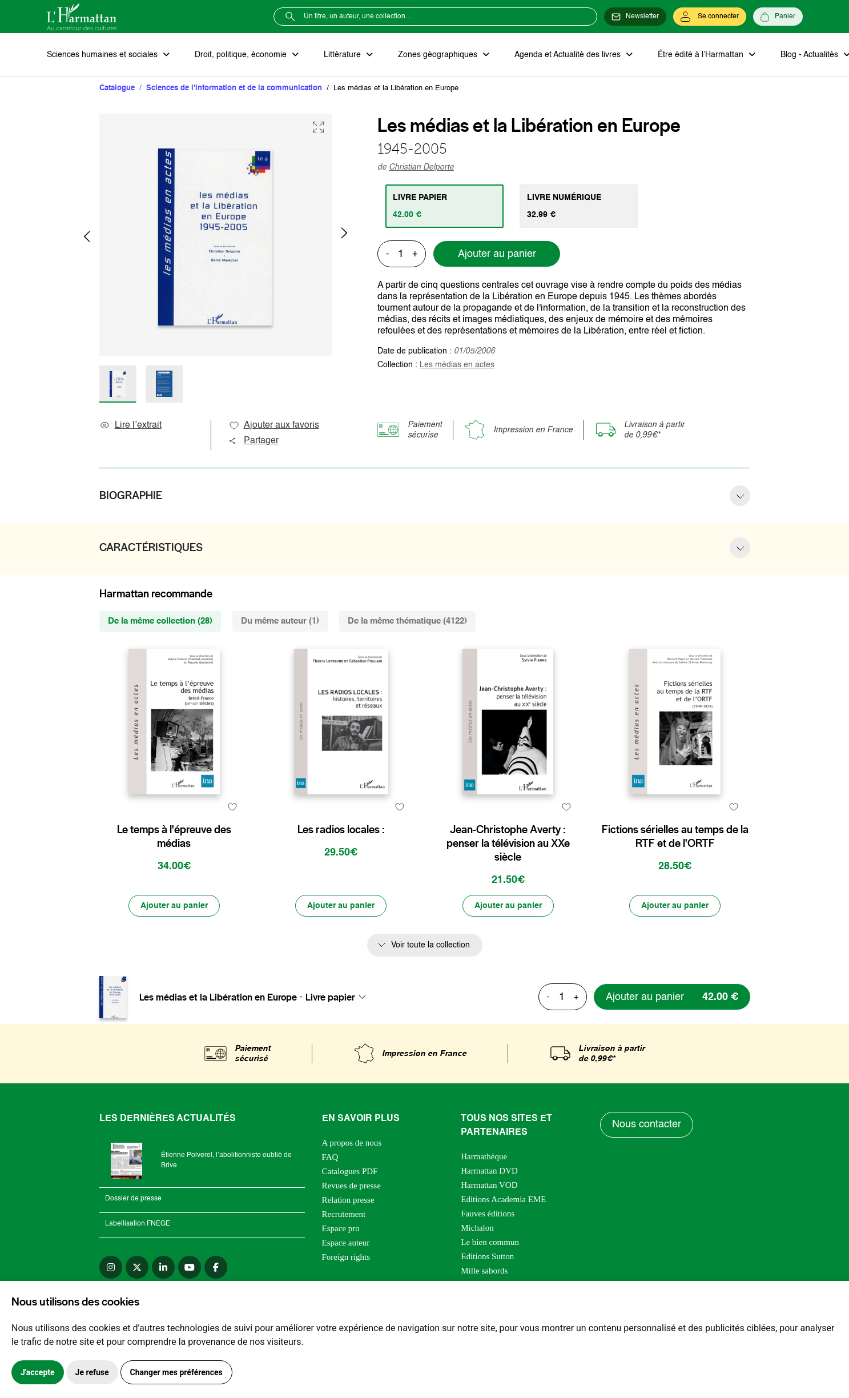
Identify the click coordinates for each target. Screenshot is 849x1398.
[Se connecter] (709, 16)
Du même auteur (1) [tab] (280, 621)
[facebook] (215, 1267)
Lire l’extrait (130, 425)
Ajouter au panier (497, 254)
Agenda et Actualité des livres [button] (568, 55)
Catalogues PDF (350, 1171)
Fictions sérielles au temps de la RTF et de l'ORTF (675, 836)
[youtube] (189, 1267)
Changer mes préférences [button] (176, 1372)
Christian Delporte (421, 167)
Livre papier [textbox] (330, 997)
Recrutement (344, 1214)
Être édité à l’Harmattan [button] (702, 55)
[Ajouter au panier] (174, 906)
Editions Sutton (487, 1256)
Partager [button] (253, 440)
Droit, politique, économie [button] (242, 55)
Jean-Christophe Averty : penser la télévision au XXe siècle (508, 843)
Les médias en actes (457, 365)
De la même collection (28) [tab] (160, 621)
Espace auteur (346, 1242)
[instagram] (110, 1267)
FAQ (330, 1157)
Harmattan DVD (489, 1170)
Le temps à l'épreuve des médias (174, 836)
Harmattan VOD (489, 1185)
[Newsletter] (635, 16)
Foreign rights (346, 1257)
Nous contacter (646, 1124)
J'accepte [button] (38, 1372)
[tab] (444, 206)
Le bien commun (490, 1242)
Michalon (477, 1227)
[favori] (233, 807)
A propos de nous (352, 1142)
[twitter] (137, 1267)
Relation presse (348, 1199)
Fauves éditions (487, 1213)
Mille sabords (484, 1270)
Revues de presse (351, 1185)
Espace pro (341, 1228)
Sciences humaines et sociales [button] (103, 55)
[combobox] (339, 997)
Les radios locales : (341, 830)
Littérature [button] (343, 55)
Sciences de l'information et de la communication (234, 88)
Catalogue (117, 88)
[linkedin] (163, 1267)
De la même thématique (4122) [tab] (407, 621)
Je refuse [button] (92, 1372)
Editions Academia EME (503, 1199)
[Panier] (778, 16)
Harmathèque (484, 1156)
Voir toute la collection (430, 945)
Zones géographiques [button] (439, 55)
